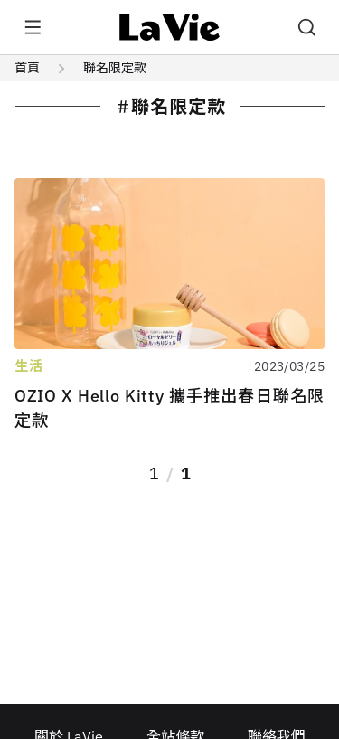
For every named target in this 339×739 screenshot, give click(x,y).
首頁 (27, 68)
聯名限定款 (114, 68)
